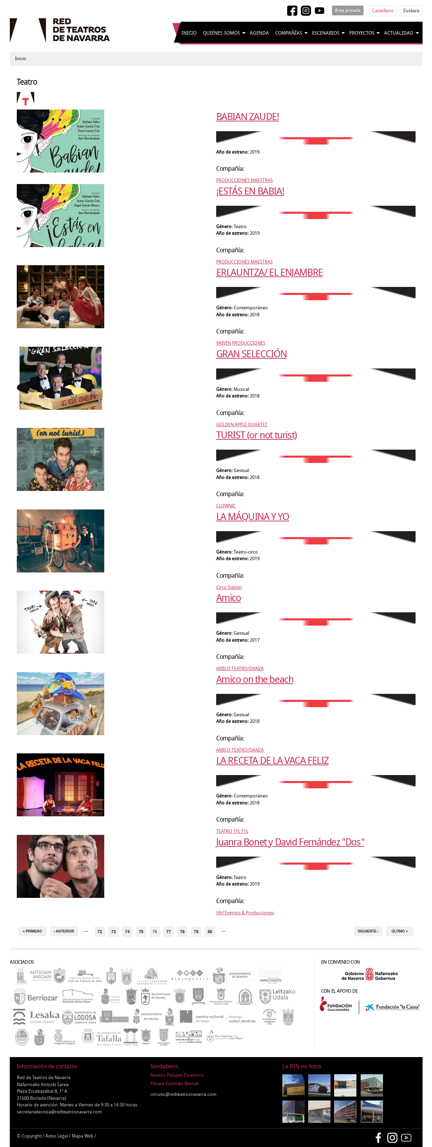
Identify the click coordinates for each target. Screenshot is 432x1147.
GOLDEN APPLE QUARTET (242, 424)
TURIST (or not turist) (256, 435)
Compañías (288, 33)
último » (400, 931)
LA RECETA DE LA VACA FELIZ (272, 760)
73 (113, 931)
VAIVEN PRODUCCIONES (240, 343)
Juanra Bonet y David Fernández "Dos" (290, 842)
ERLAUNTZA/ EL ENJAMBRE (269, 272)
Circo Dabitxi (229, 587)
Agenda (259, 33)
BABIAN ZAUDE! (247, 116)
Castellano (383, 10)
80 (209, 931)
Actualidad (398, 33)
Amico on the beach (254, 679)
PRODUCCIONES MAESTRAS (244, 180)
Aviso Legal (56, 1136)
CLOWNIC (226, 505)
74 (127, 931)
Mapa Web (82, 1136)
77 (168, 931)
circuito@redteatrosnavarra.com (183, 1094)
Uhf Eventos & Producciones (245, 912)
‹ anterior (64, 931)
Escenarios (325, 33)
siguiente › (367, 931)
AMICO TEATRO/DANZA (240, 668)
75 (141, 931)
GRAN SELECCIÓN (251, 354)
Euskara (411, 10)
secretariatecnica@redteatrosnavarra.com (59, 1111)
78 (182, 931)
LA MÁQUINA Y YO (252, 516)
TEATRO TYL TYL (232, 831)
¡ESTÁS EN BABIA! (250, 191)
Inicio (189, 33)
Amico (228, 598)
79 (196, 931)
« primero (32, 931)
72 (100, 931)
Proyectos (361, 33)
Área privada (348, 10)
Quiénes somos (221, 33)
